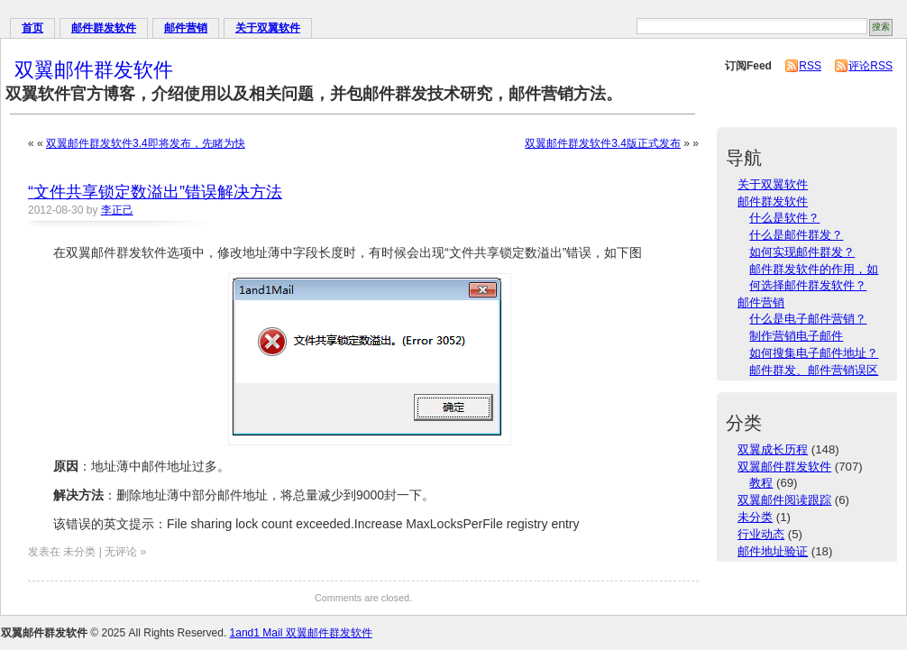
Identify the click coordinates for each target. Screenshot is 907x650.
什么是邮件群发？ (796, 235)
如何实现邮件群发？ (802, 252)
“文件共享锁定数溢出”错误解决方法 (155, 192)
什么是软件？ (784, 217)
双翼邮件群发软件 (93, 70)
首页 (32, 28)
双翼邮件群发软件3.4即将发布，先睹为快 (145, 143)
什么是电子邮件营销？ (807, 318)
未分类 (755, 517)
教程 (761, 483)
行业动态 (761, 534)
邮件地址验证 (773, 551)
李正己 (117, 210)
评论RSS (870, 66)
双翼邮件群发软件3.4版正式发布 (603, 143)
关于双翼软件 (267, 28)
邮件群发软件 (103, 28)
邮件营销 (185, 28)
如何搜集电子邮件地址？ (813, 353)
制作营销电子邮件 (796, 336)
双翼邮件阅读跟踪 (784, 500)
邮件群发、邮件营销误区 (813, 370)
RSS (810, 66)
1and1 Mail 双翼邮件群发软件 (301, 633)
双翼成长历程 (773, 449)
